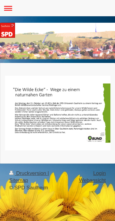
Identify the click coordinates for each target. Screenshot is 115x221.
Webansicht (92, 180)
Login (99, 173)
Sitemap (18, 180)
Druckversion (28, 173)
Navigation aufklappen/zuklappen (57, 8)
